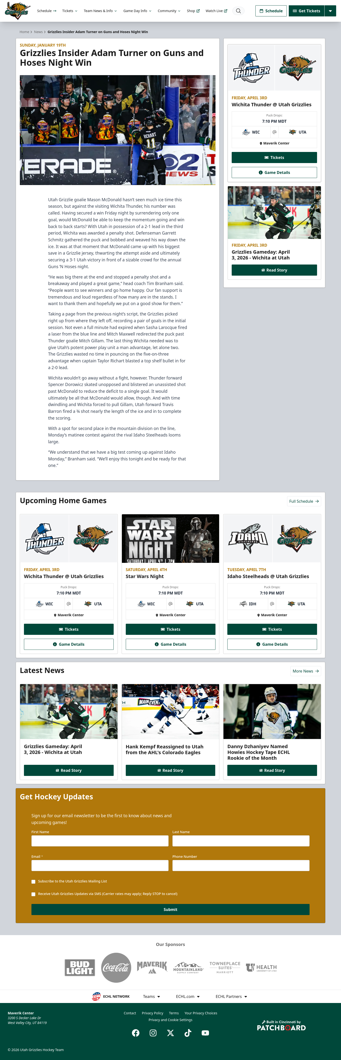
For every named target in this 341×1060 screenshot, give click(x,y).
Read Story (274, 270)
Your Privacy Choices (201, 1013)
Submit (171, 909)
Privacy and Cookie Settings (171, 1019)
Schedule (47, 10)
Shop (193, 10)
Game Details (274, 172)
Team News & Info (101, 10)
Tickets (70, 10)
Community (169, 10)
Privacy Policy (152, 1013)
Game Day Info (137, 10)
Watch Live (217, 10)
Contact (130, 1013)
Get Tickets (306, 11)
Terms (174, 1013)
